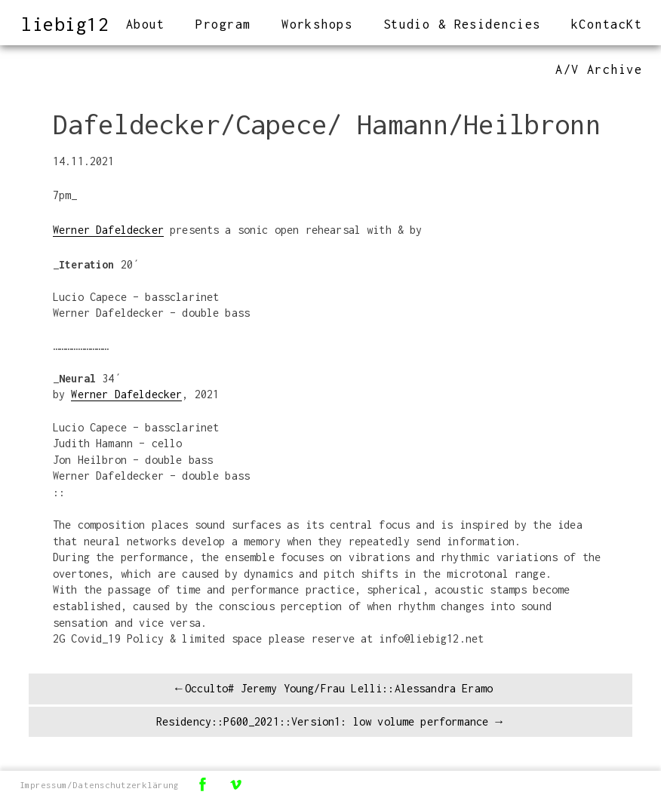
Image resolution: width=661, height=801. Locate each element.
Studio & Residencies (462, 24)
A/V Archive (598, 69)
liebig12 (65, 24)
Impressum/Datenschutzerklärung (99, 785)
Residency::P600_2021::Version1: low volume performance (322, 721)
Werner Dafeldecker (108, 229)
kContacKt (606, 24)
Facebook (202, 784)
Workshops (316, 24)
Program (223, 24)
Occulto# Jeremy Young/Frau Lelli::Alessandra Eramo (339, 688)
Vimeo (235, 784)
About (145, 24)
